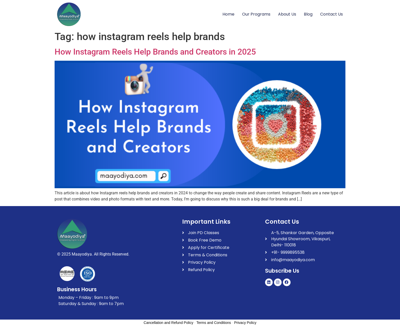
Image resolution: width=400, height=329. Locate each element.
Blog (308, 14)
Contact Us (331, 14)
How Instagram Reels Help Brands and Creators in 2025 (155, 52)
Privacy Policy (245, 323)
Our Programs (256, 14)
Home (228, 14)
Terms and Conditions (213, 323)
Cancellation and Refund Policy (168, 323)
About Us (287, 14)
